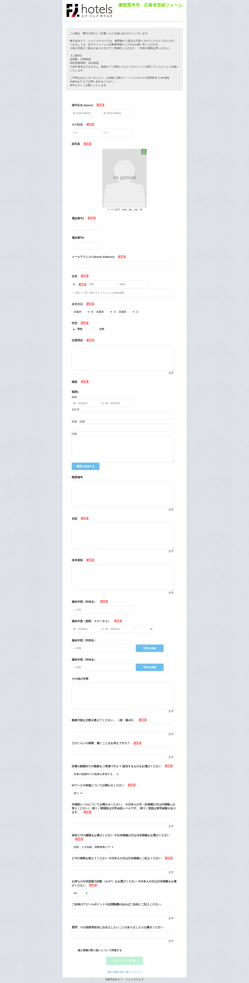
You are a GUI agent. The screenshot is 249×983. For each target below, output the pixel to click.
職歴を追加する (86, 466)
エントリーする (125, 960)
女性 (101, 329)
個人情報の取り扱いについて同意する (100, 950)
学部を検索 (149, 648)
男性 (79, 329)
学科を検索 (149, 667)
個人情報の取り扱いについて (124, 971)
